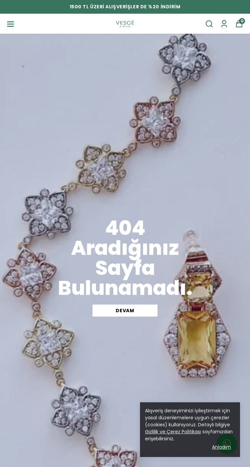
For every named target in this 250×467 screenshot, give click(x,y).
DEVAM (125, 310)
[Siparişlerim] (224, 24)
